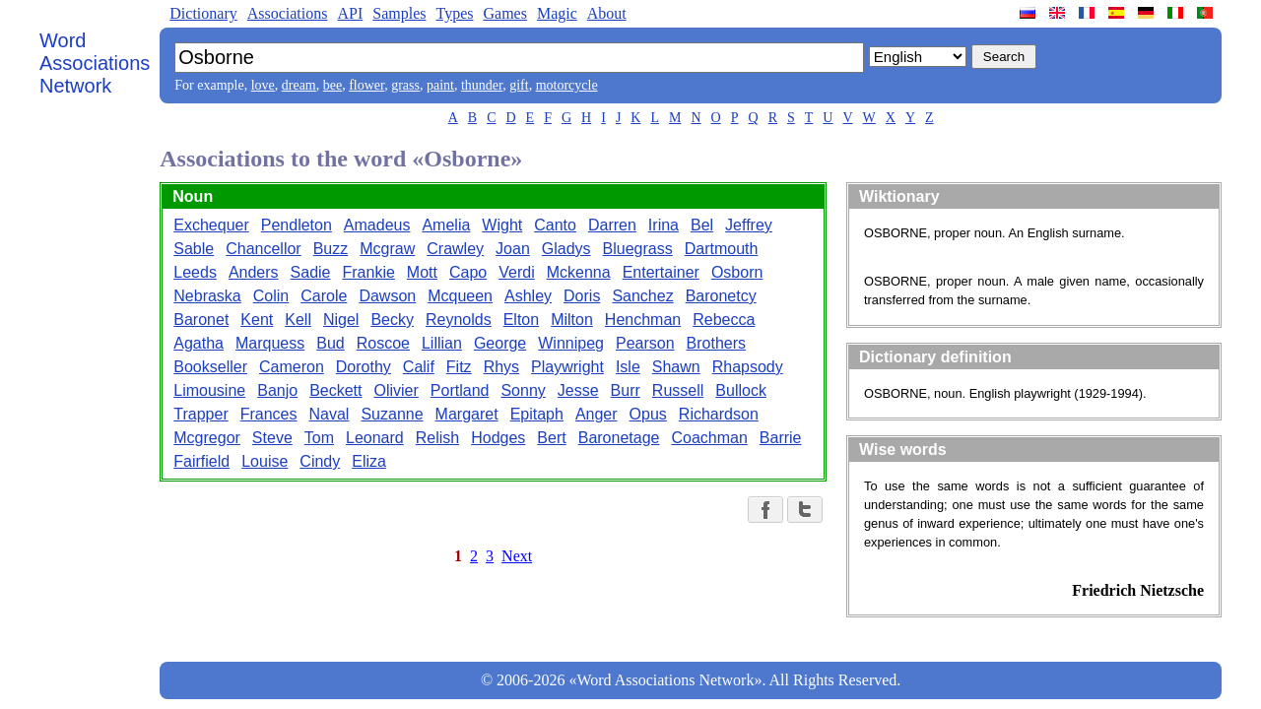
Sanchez (642, 296)
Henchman (643, 319)
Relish (437, 437)
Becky (392, 319)
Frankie (369, 272)
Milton (572, 319)
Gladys (566, 248)
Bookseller (210, 366)
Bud (330, 343)
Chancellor (263, 248)
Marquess (269, 343)
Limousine (209, 390)
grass (405, 85)
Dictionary (202, 13)
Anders (254, 272)
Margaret (466, 414)
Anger (596, 414)
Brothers (716, 343)
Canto (555, 225)
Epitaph (537, 414)
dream (299, 85)
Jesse (578, 390)
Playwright (567, 366)
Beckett (335, 390)
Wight (502, 225)
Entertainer (661, 272)
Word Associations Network (94, 63)
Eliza (369, 461)
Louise (264, 461)
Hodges (498, 437)
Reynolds (459, 319)
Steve (272, 437)
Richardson (719, 414)
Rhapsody (747, 366)
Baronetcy (721, 296)
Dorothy (363, 366)
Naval (329, 414)
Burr (625, 390)
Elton (521, 319)
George (500, 343)
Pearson (645, 343)
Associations (287, 13)
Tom (319, 437)
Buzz (331, 248)
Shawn (676, 366)
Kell (298, 319)
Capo (468, 272)
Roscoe (383, 343)
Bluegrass (638, 248)
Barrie (781, 437)
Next (516, 556)
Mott (422, 272)
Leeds (195, 272)
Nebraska (206, 296)
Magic (557, 13)
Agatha (198, 343)
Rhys (501, 366)
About (607, 13)
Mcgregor (206, 437)
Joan (513, 248)
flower (366, 85)
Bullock (740, 390)
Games (504, 13)
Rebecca (724, 319)
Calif (418, 366)
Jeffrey (748, 225)
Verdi (516, 272)
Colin (271, 296)
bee (332, 85)
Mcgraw (387, 248)
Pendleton (296, 225)
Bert (551, 437)
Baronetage (619, 437)
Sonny (522, 390)
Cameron (291, 366)
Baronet (201, 319)
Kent (256, 319)
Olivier (396, 390)
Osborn (737, 272)
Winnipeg (571, 343)
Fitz (459, 366)
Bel (702, 225)
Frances (269, 414)
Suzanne (392, 414)
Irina (663, 225)
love (263, 85)
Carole (323, 296)
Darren (612, 225)
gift (518, 85)
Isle (628, 366)
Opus (648, 414)
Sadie (311, 272)
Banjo (277, 390)
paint (440, 85)
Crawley (455, 248)
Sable (193, 248)
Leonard (375, 437)
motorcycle (567, 85)
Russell (677, 390)
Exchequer (211, 225)
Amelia (446, 225)
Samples (399, 13)
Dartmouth (722, 248)
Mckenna (579, 272)
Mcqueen (460, 296)
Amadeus (377, 225)
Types (454, 13)
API (350, 13)
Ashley (528, 296)
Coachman (709, 437)
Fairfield (201, 461)
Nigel (341, 319)
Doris (582, 296)
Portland (460, 390)
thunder (481, 85)
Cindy (319, 461)
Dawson (387, 296)
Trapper (200, 414)
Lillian (442, 343)
